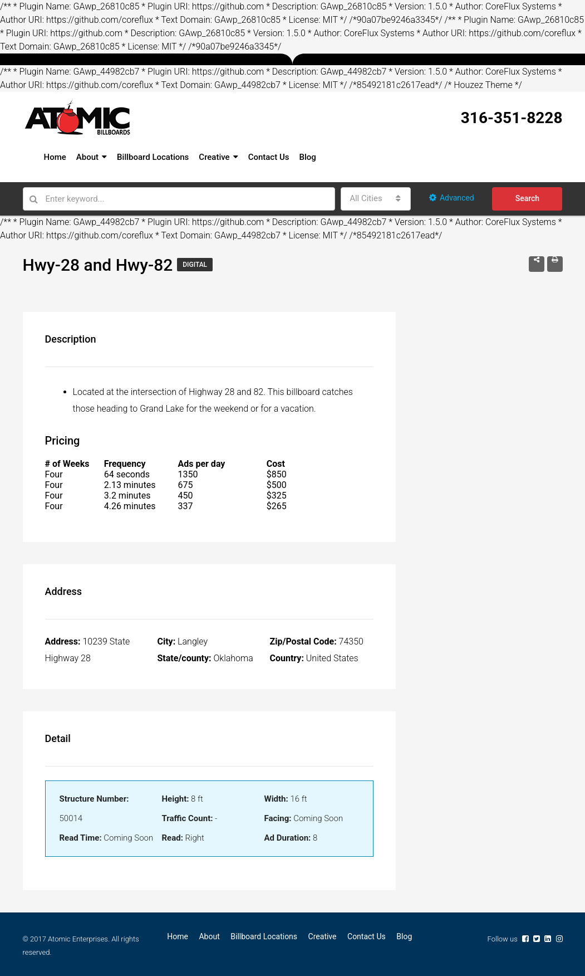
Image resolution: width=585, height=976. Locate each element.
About (87, 157)
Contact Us (268, 157)
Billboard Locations (153, 157)
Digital (195, 265)
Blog (307, 157)
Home (55, 157)
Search (527, 198)
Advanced (451, 197)
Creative (214, 157)
